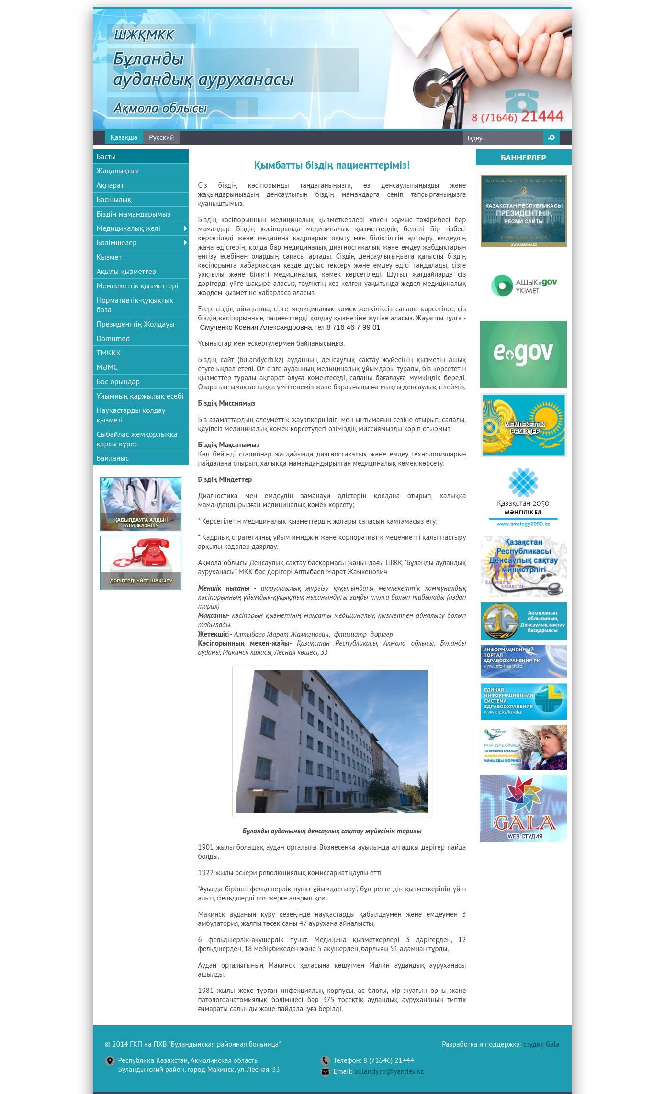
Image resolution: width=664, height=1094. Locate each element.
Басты (106, 156)
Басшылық (114, 199)
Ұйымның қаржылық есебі (140, 395)
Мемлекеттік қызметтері (138, 285)
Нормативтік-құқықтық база (135, 304)
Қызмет (109, 257)
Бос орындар (118, 381)
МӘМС (107, 367)
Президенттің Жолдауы (136, 324)
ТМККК (109, 352)
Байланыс (113, 458)
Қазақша (124, 137)
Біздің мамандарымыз (134, 213)
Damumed (113, 338)
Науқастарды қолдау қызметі (131, 414)
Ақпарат (110, 185)
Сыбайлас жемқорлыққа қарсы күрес (137, 438)
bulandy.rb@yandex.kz (389, 1071)
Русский (161, 137)
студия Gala (541, 1043)
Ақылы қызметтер (127, 271)
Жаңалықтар (117, 170)
